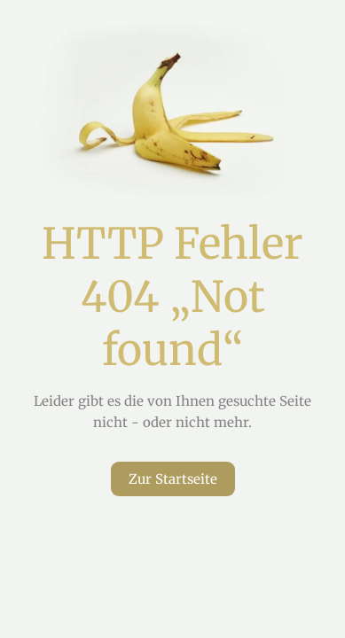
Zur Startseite (173, 479)
